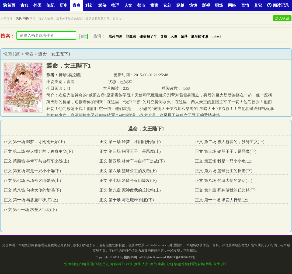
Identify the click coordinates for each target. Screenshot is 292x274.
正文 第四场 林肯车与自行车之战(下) (132, 161)
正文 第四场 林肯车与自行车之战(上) (36, 161)
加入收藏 (282, 18)
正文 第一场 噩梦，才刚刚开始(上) (34, 142)
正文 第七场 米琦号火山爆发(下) (128, 180)
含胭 (163, 36)
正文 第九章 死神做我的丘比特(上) (130, 190)
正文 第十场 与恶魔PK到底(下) (126, 200)
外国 (37, 5)
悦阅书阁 (23, 18)
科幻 (89, 5)
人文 (128, 5)
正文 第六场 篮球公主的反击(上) (128, 171)
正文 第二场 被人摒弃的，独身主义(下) (38, 151)
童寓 (154, 5)
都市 (141, 5)
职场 (219, 5)
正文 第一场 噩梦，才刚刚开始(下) (130, 142)
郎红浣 (131, 36)
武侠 (102, 5)
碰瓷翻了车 (148, 36)
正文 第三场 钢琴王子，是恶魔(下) (225, 151)
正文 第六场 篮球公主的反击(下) (223, 171)
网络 (232, 5)
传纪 (50, 5)
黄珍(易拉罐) (69, 75)
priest (216, 36)
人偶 (174, 36)
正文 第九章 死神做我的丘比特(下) (225, 190)
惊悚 (193, 5)
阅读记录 (278, 5)
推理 (115, 5)
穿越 (180, 5)
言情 (245, 5)
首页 (9, 5)
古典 (24, 5)
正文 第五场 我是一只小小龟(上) (223, 161)
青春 (76, 5)
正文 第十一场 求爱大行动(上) (221, 200)
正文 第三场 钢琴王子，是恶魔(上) (130, 151)
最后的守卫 (199, 36)
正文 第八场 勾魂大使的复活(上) (223, 180)
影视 (206, 5)
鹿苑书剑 (116, 36)
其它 (258, 5)
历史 (64, 5)
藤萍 (184, 36)
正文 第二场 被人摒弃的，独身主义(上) (230, 142)
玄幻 (167, 5)
